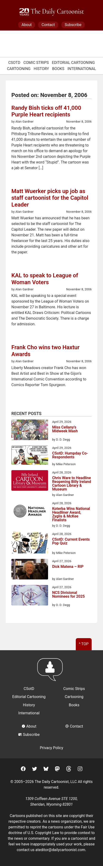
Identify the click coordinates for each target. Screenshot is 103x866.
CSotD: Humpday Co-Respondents (70, 455)
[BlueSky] (46, 769)
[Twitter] (34, 769)
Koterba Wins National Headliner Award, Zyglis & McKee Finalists (71, 514)
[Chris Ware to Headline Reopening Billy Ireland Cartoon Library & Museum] (29, 481)
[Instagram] (80, 769)
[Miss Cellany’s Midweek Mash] (29, 431)
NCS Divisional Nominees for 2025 (68, 595)
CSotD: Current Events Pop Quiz (71, 541)
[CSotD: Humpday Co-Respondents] (29, 456)
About (27, 24)
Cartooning (19, 68)
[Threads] (69, 769)
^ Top (84, 644)
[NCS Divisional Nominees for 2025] (29, 596)
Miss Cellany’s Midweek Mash (65, 429)
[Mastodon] (57, 769)
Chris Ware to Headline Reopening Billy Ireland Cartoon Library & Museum (71, 483)
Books (58, 68)
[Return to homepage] (51, 672)
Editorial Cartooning (73, 62)
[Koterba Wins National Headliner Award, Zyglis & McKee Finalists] (29, 512)
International (81, 68)
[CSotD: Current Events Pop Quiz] (29, 543)
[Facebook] (23, 769)
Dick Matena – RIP (68, 567)
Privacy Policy (51, 748)
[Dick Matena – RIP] (29, 570)
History (41, 68)
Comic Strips (36, 62)
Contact (48, 24)
